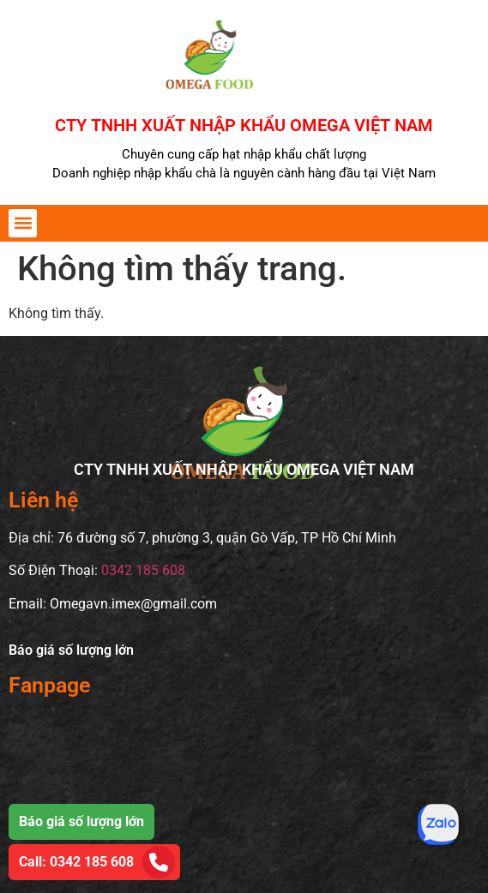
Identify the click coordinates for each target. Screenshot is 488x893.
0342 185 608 (143, 570)
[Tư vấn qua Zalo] (438, 824)
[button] (23, 223)
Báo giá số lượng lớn (71, 650)
